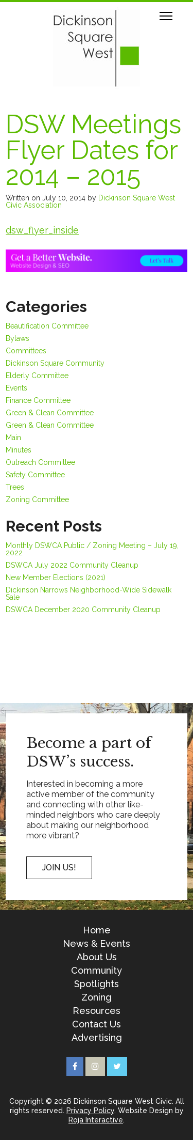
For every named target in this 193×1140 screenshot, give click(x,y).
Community (96, 970)
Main (13, 437)
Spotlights (96, 984)
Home (97, 930)
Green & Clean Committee (50, 413)
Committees (26, 351)
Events (16, 388)
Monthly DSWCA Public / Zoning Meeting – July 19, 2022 (92, 549)
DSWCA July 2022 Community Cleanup (72, 565)
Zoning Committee (37, 499)
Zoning (96, 997)
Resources (96, 1011)
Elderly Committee (37, 375)
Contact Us (96, 1024)
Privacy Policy (90, 1110)
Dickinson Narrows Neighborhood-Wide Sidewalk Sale (88, 593)
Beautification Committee (47, 326)
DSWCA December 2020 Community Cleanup (83, 609)
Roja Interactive (95, 1120)
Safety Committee (35, 475)
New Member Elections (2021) (56, 577)
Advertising (97, 1037)
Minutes (18, 450)
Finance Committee (38, 400)
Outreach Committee (40, 462)
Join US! (59, 867)
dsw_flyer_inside (42, 230)
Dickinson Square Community (55, 363)
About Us (97, 957)
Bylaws (17, 338)
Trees (15, 487)
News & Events (96, 943)
